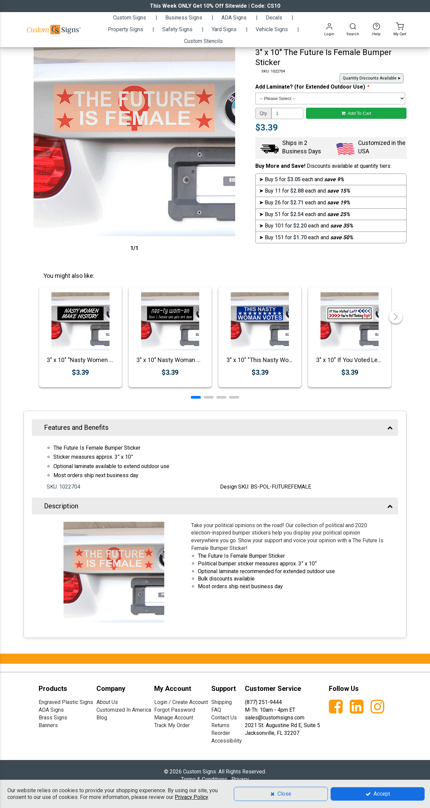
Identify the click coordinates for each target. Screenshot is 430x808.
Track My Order (172, 725)
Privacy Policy (191, 797)
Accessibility (226, 741)
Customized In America (123, 710)
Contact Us (224, 717)
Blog (101, 717)
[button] (196, 397)
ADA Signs (51, 710)
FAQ (216, 710)
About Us (107, 702)
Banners (48, 725)
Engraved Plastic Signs (66, 702)
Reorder (220, 733)
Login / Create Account (181, 702)
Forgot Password (174, 710)
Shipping (221, 702)
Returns (220, 725)
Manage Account (173, 717)
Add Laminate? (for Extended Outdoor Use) (312, 87)
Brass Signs (53, 717)
